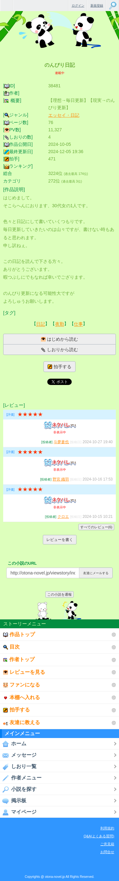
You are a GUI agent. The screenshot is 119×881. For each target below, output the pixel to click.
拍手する (59, 366)
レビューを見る (24, 672)
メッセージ (18, 755)
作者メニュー (21, 777)
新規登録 (96, 5)
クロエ (63, 516)
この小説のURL (22, 563)
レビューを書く (59, 539)
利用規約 (107, 828)
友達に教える (21, 722)
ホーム (13, 743)
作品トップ (19, 634)
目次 (11, 646)
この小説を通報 (59, 594)
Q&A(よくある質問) (98, 836)
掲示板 (13, 800)
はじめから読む (59, 339)
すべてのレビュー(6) (96, 527)
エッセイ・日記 (63, 115)
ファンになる (21, 684)
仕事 (78, 324)
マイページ (18, 812)
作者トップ (19, 659)
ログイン (78, 5)
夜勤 (59, 324)
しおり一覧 (18, 766)
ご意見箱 (107, 844)
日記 (40, 324)
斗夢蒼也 (61, 442)
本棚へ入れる (21, 697)
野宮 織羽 (61, 479)
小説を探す (18, 789)
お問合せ (107, 852)
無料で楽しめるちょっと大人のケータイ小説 (6, 5)
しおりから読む (59, 349)
